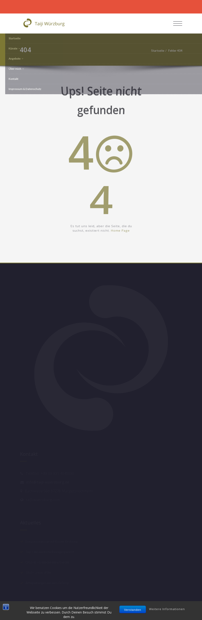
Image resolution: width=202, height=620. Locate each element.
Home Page (123, 240)
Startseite (158, 50)
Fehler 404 (176, 50)
